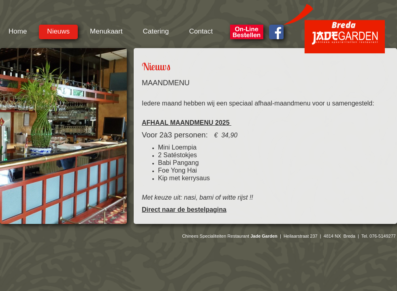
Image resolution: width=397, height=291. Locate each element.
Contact (201, 31)
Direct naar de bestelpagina (184, 209)
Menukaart (106, 31)
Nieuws (58, 31)
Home (18, 31)
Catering (156, 31)
